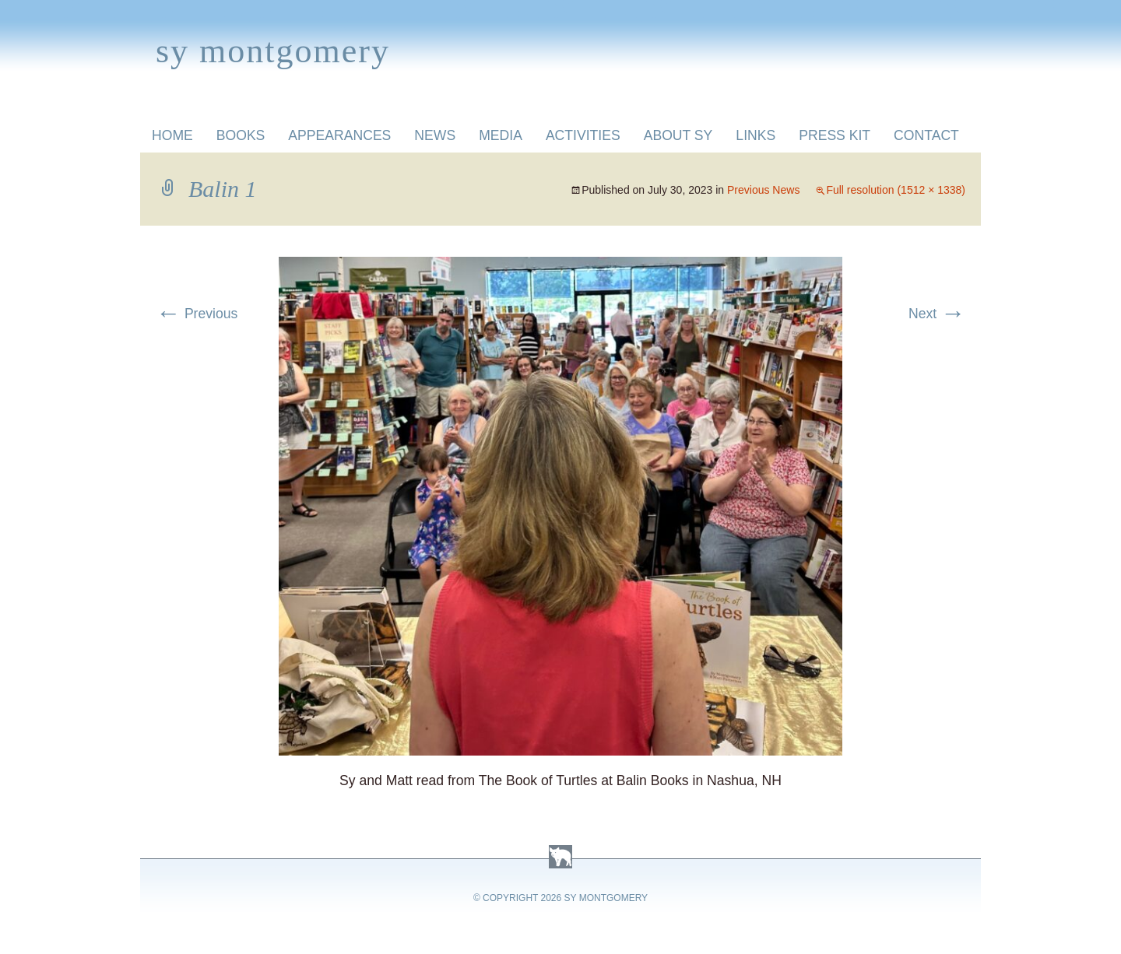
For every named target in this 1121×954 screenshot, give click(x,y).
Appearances (339, 135)
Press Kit (834, 135)
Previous (196, 313)
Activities (583, 135)
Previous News (763, 190)
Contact (926, 135)
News (434, 135)
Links (755, 135)
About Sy (678, 135)
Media (500, 135)
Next (936, 313)
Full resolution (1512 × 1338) (895, 190)
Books (240, 135)
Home (172, 135)
